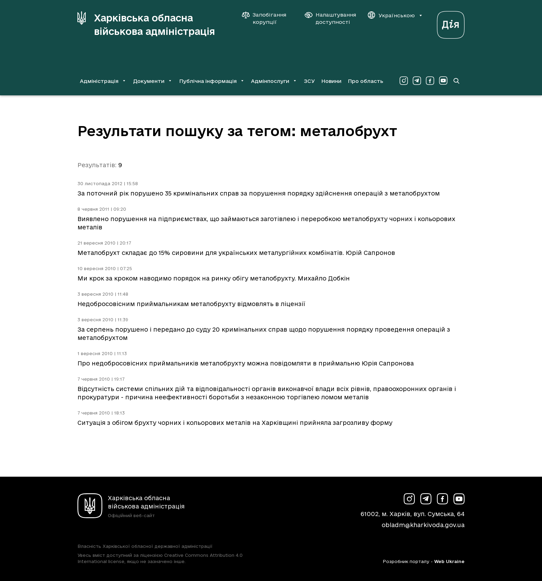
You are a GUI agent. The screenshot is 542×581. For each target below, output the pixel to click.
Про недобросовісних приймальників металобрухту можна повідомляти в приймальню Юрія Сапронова (245, 363)
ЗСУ (309, 81)
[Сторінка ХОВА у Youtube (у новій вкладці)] (443, 81)
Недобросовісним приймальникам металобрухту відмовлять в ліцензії (191, 304)
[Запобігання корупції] (267, 18)
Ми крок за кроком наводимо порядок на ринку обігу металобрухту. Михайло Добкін (213, 278)
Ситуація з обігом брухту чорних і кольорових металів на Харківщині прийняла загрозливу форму (234, 422)
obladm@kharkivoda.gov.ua (423, 525)
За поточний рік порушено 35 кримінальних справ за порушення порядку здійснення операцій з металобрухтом (258, 193)
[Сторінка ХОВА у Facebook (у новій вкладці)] (430, 81)
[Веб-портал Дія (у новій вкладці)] (451, 23)
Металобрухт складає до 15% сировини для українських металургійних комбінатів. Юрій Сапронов (236, 252)
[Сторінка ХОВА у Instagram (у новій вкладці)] (404, 81)
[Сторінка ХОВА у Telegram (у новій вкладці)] (417, 81)
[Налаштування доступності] (330, 18)
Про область (365, 81)
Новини (331, 81)
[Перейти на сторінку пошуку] (456, 81)
